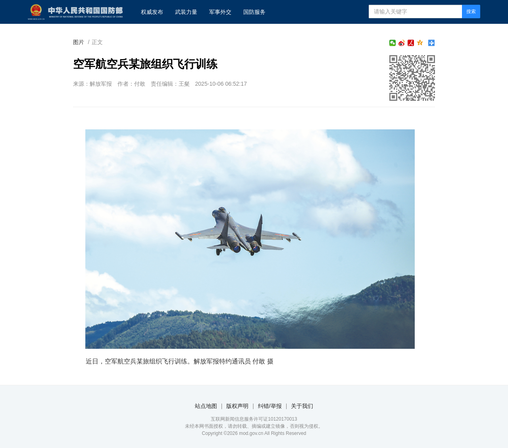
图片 (78, 42)
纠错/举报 (270, 406)
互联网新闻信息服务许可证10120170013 (254, 419)
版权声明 (237, 406)
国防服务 (254, 12)
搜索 (471, 11)
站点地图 (206, 406)
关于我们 (302, 406)
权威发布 (152, 12)
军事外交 (220, 12)
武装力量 (186, 12)
